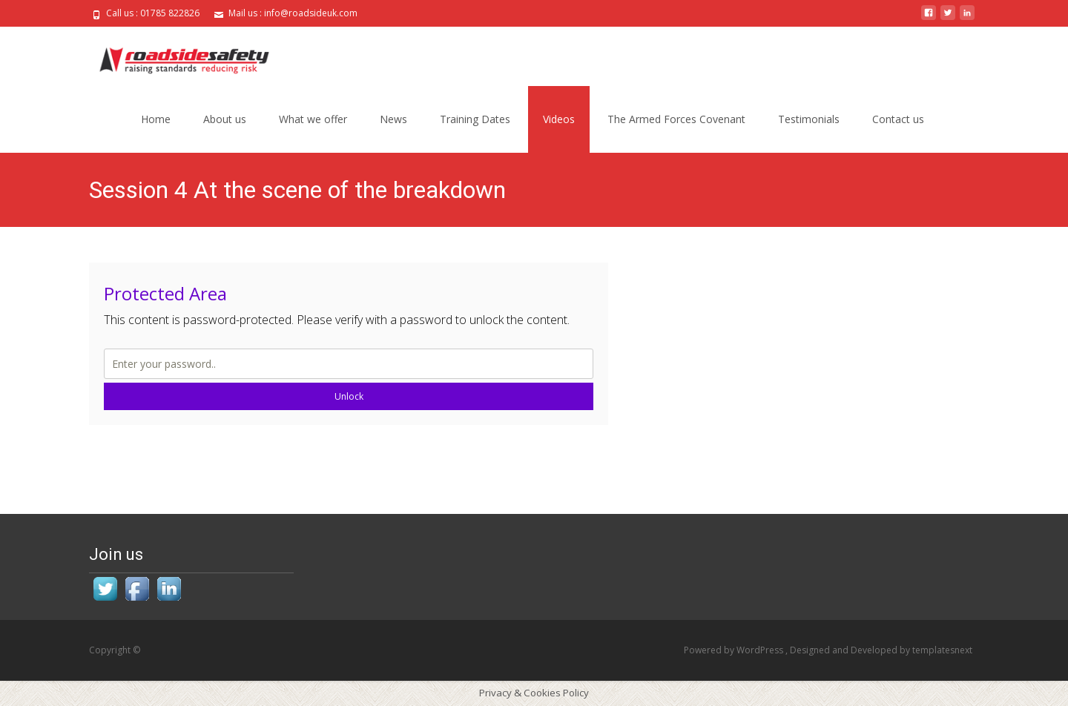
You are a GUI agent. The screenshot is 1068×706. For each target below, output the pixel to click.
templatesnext (942, 650)
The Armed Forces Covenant (676, 119)
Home (156, 119)
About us (224, 119)
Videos (559, 119)
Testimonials (809, 119)
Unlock (348, 396)
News (393, 119)
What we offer (313, 119)
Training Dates (475, 119)
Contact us (898, 119)
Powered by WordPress (734, 650)
